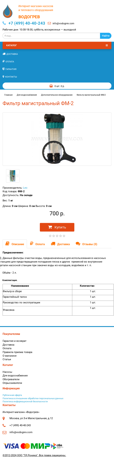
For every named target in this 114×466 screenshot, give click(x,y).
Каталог (57, 45)
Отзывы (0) (86, 243)
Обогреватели (11, 379)
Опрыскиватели (12, 383)
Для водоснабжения (27, 95)
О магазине (10, 355)
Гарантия (9, 69)
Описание (14, 243)
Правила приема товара (17, 352)
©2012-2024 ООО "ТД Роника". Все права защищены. (34, 455)
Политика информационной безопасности (25, 401)
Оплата (8, 61)
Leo (25, 187)
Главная (8, 95)
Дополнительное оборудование (56, 95)
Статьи (7, 359)
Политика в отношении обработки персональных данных (33, 398)
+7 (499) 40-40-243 (24, 23)
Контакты (10, 76)
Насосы (7, 371)
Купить (57, 227)
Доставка (10, 53)
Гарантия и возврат (14, 340)
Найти (106, 35)
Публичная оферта (12, 395)
